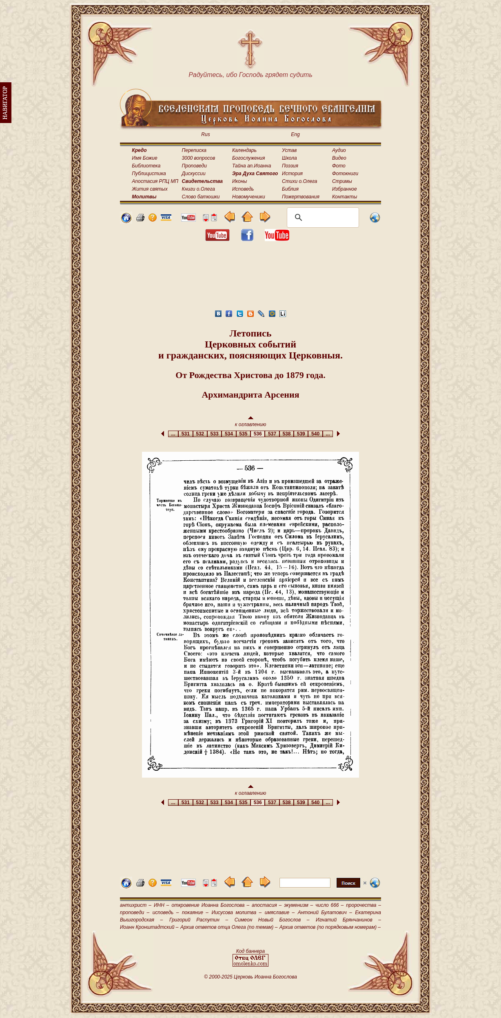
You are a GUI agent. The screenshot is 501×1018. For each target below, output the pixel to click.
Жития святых (149, 189)
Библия (290, 189)
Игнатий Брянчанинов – (348, 920)
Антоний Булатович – (325, 912)
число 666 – (329, 905)
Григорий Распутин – (198, 920)
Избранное (344, 189)
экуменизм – (298, 905)
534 (228, 434)
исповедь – (166, 912)
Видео (339, 158)
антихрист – (135, 905)
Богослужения (248, 158)
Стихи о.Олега (299, 181)
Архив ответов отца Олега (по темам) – (228, 927)
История (292, 173)
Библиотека (146, 166)
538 (286, 434)
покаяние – (195, 912)
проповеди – (134, 912)
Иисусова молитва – (237, 912)
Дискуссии (194, 173)
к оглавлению (250, 421)
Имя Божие (144, 158)
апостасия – (267, 905)
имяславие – (280, 912)
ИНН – (161, 905)
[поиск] (321, 217)
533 (214, 434)
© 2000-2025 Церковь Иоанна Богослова (250, 977)
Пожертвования (300, 197)
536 (257, 434)
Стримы (342, 181)
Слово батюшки (201, 197)
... (173, 434)
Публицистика (149, 173)
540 (315, 434)
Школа (289, 158)
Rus (205, 134)
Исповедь (243, 189)
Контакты (344, 197)
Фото (339, 166)
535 (243, 434)
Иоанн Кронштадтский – (149, 927)
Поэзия (290, 166)
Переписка (194, 150)
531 (185, 434)
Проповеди (194, 166)
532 (200, 434)
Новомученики (248, 197)
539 (301, 434)
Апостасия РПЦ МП (155, 181)
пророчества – (363, 905)
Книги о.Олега (198, 189)
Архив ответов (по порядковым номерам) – (330, 927)
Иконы (239, 181)
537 (272, 434)
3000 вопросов (198, 158)
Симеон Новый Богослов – (272, 920)
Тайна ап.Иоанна (251, 166)
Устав (289, 150)
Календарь (244, 150)
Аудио (339, 150)
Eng (295, 134)
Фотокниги (345, 173)
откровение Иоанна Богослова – (210, 905)
